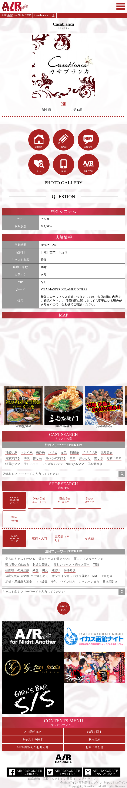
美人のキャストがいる (20, 558)
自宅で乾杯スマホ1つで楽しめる (27, 576)
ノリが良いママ (52, 464)
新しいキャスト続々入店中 (72, 564)
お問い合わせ (94, 747)
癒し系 (98, 458)
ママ (73, 458)
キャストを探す (32, 739)
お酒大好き (12, 458)
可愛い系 (11, 452)
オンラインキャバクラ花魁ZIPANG (75, 576)
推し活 (37, 458)
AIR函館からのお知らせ (33, 747)
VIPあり (107, 576)
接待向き (70, 570)
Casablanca (41, 15)
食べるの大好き (55, 458)
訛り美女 (107, 452)
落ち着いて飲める (17, 564)
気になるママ (75, 464)
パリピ (52, 452)
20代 (27, 458)
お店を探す (94, 731)
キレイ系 (27, 452)
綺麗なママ (12, 464)
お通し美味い (41, 564)
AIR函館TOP (32, 731)
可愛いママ (114, 458)
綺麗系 (74, 452)
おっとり (85, 458)
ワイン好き (67, 581)
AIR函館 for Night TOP (16, 15)
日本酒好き (94, 464)
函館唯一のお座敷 (17, 570)
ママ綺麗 (41, 581)
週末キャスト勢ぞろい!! (54, 558)
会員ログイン (69, 782)
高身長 (40, 452)
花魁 (96, 564)
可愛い (55, 570)
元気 (64, 452)
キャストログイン (115, 782)
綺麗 (36, 570)
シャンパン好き (88, 581)
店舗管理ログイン (91, 782)
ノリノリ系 (89, 452)
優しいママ (31, 464)
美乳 (54, 581)
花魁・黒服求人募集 (18, 581)
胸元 (45, 570)
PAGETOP (63, 608)
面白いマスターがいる (88, 558)
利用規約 (94, 739)
